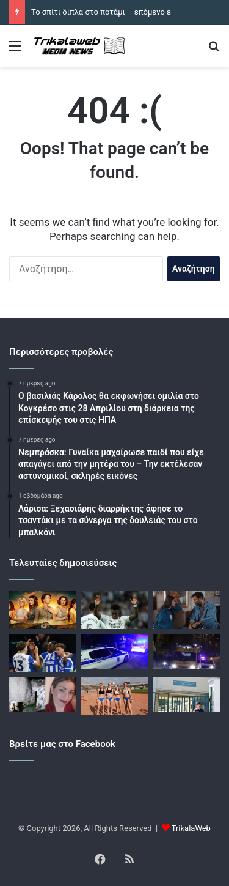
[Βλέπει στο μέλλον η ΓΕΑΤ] (114, 696)
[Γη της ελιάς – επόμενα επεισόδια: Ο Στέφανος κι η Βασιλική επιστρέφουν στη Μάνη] (186, 610)
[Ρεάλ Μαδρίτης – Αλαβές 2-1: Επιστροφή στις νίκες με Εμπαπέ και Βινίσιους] (114, 610)
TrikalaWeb (191, 828)
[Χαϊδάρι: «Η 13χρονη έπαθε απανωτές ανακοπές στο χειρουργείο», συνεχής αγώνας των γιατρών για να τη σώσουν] (186, 694)
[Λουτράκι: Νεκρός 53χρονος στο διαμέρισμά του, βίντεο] (186, 651)
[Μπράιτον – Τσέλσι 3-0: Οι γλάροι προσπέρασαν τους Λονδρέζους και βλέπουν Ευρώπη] (42, 653)
